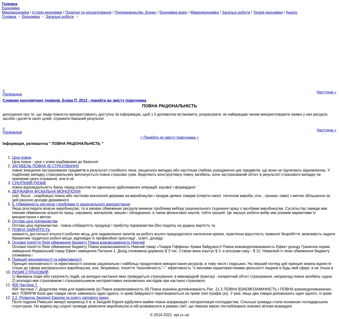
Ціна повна (21, 157)
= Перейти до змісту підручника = (169, 137)
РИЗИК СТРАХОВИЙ (30, 272)
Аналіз (291, 12)
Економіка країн (173, 12)
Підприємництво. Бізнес (136, 12)
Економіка (11, 8)
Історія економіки (47, 12)
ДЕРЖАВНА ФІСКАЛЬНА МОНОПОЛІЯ (46, 191)
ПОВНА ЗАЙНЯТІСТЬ (31, 230)
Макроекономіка (204, 12)
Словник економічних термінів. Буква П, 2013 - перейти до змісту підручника (74, 100)
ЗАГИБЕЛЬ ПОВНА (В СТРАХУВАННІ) (45, 166)
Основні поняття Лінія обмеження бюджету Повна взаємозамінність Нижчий (78, 242)
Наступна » (326, 92)
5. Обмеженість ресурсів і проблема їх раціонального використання (71, 204)
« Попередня (12, 92)
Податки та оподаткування (88, 12)
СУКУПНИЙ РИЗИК (29, 183)
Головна (9, 17)
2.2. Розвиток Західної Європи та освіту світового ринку (60, 298)
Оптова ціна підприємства (34, 221)
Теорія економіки (267, 12)
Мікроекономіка (15, 12)
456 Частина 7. (25, 285)
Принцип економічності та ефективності (47, 259)
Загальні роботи (236, 12)
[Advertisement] (169, 52)
